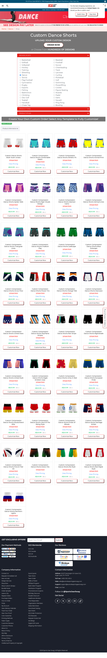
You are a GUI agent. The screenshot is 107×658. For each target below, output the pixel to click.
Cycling (59, 75)
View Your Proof (7, 613)
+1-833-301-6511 (60, 9)
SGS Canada (32, 551)
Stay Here (92, 14)
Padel (58, 95)
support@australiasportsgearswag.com (73, 584)
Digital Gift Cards (33, 623)
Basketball (26, 60)
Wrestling (26, 73)
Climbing (25, 95)
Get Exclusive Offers (13, 539)
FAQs (3, 603)
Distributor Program (34, 588)
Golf (57, 80)
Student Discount (33, 596)
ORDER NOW (53, 45)
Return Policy (6, 630)
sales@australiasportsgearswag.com (70, 581)
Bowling (59, 105)
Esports (25, 88)
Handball (25, 103)
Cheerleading (61, 68)
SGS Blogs (31, 621)
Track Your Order (7, 610)
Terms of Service (7, 640)
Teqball (25, 100)
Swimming (60, 83)
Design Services (6, 581)
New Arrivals (6, 578)
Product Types (24, 109)
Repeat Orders (6, 596)
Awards (59, 93)
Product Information (10, 128)
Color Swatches (6, 616)
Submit (59, 540)
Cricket (59, 88)
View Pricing (13, 164)
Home (4, 29)
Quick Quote (32, 573)
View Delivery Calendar (9, 608)
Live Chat (62, 587)
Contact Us (5, 573)
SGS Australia (32, 556)
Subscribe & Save (33, 606)
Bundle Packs (6, 588)
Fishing (25, 90)
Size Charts (31, 610)
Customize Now (13, 171)
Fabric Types (6, 621)
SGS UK (30, 554)
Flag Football (27, 80)
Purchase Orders (105, 318)
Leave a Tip (5, 593)
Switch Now (81, 14)
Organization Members (35, 603)
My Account (5, 606)
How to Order (6, 601)
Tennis (24, 78)
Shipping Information (35, 626)
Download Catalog (34, 608)
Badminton (26, 93)
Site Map (4, 633)
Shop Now (5, 583)
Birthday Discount (34, 593)
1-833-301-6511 (66, 578)
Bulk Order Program (34, 586)
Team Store (31, 576)
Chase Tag (26, 105)
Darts (58, 98)
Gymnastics (27, 83)
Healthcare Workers (34, 598)
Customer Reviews (7, 623)
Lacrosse (59, 73)
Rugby (24, 85)
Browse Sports (25, 55)
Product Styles (25, 113)
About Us (5, 628)
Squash (59, 100)
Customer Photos (7, 626)
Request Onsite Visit (34, 618)
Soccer (58, 65)
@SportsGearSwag (72, 592)
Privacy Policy (6, 638)
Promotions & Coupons (35, 591)
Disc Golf (25, 98)
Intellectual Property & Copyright (12, 643)
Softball (25, 63)
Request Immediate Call (9, 576)
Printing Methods (7, 618)
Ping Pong (60, 103)
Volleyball (26, 65)
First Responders (33, 601)
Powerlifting (61, 85)
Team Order (32, 578)
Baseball (59, 60)
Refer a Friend (32, 581)
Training (25, 70)
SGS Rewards (32, 616)
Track (58, 70)
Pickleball (60, 78)
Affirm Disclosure (7, 635)
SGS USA (31, 549)
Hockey (25, 68)
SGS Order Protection (35, 613)
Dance (10, 29)
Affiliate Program (33, 583)
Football (59, 63)
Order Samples (6, 591)
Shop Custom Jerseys (8, 586)
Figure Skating (62, 90)
